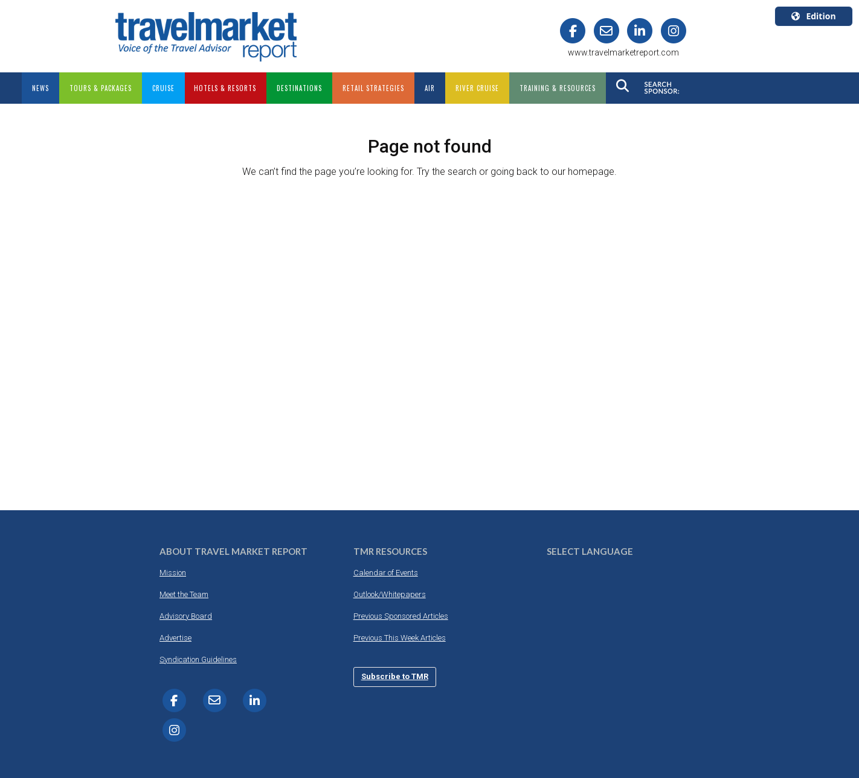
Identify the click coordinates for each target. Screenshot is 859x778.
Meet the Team (183, 594)
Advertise (175, 637)
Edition (813, 16)
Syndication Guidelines (198, 659)
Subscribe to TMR (394, 676)
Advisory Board (185, 616)
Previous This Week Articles (399, 637)
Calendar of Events (385, 572)
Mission (172, 572)
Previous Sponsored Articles (400, 616)
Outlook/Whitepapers (389, 594)
